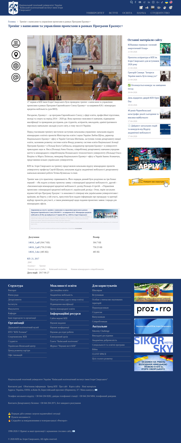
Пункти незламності (20, 417)
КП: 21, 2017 (33, 258)
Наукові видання (58, 323)
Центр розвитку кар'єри (19, 350)
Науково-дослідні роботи (62, 332)
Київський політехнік (58, 269)
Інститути (12, 304)
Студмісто (12, 341)
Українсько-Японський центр (21, 346)
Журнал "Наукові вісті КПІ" (63, 346)
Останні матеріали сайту (145, 40)
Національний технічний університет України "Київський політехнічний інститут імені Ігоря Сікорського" (41, 7)
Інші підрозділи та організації (22, 318)
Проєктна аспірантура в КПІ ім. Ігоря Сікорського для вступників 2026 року (143, 61)
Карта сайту (74, 386)
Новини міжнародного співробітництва (87, 269)
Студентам (97, 312)
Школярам (97, 290)
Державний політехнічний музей (23, 327)
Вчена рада (13, 295)
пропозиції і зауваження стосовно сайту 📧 (55, 431)
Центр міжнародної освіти (62, 309)
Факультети (13, 309)
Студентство (160, 12)
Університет (95, 12)
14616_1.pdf (34, 242)
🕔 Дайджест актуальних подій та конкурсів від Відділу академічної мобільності (142, 129)
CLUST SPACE (99, 354)
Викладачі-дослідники (102, 335)
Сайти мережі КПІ (58, 318)
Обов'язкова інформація (35, 386)
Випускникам (98, 317)
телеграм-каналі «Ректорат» (54, 420)
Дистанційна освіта (59, 290)
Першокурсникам (100, 308)
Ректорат (12, 290)
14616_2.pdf (34, 247)
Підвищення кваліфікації (61, 304)
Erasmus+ (32, 266)
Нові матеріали (89, 386)
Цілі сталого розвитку (102, 358)
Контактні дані (15, 386)
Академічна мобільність (61, 295)
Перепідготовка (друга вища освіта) (67, 299)
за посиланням (78, 228)
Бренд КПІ (52, 386)
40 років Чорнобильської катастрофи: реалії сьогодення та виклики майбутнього (143, 114)
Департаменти (14, 299)
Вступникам (98, 295)
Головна (12, 21)
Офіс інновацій (15, 355)
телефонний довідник (106, 396)
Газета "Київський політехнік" (64, 341)
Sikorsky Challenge (101, 331)
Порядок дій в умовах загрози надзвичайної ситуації (35, 413)
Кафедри (12, 313)
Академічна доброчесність (104, 340)
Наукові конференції (59, 327)
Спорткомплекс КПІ (17, 337)
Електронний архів (59, 337)
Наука (141, 12)
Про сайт (63, 386)
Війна (95, 349)
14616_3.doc (34, 252)
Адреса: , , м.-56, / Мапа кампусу (51, 390)
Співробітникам (99, 321)
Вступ (113, 12)
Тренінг (42, 266)
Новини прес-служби (36, 269)
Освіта (127, 12)
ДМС (30, 262)
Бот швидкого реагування (69, 403)
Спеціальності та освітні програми (108, 345)
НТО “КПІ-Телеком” (17, 332)
